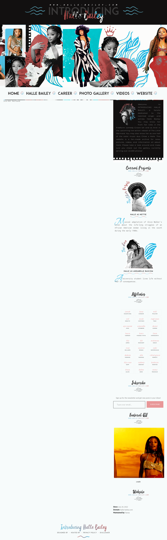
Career (65, 94)
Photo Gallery (94, 94)
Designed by (62, 533)
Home (13, 94)
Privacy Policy (90, 533)
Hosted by (75, 533)
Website (144, 94)
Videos (123, 94)
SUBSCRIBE (155, 404)
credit (138, 482)
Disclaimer (105, 533)
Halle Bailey (38, 94)
